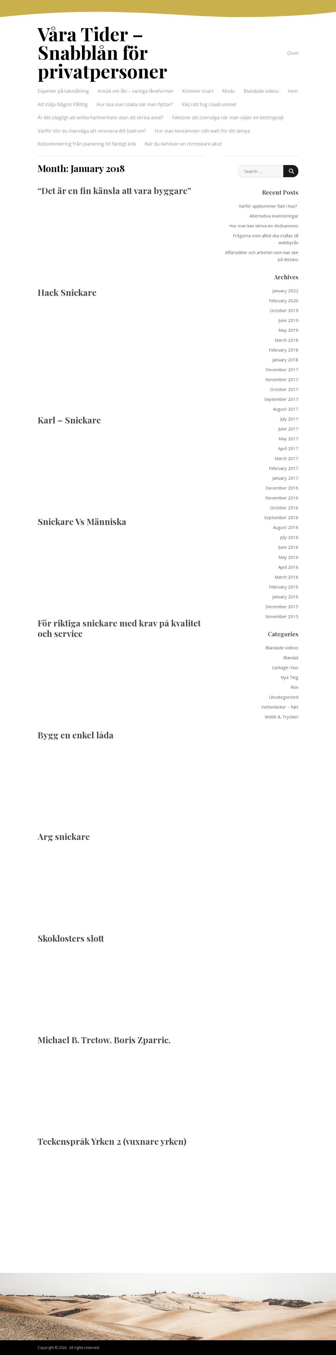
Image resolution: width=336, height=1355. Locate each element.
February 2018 (283, 350)
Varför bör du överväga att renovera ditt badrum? (92, 131)
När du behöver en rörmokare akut (183, 144)
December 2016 (282, 488)
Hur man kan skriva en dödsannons (263, 226)
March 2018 (286, 340)
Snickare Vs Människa (82, 521)
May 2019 (288, 330)
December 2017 (282, 369)
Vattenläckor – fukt (279, 707)
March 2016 (286, 577)
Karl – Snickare (69, 420)
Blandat (290, 657)
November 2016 (281, 498)
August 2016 (285, 527)
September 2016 (281, 517)
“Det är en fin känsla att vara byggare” (114, 190)
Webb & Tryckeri (281, 717)
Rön (294, 687)
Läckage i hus (285, 667)
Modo (228, 91)
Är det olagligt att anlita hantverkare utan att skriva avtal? (100, 117)
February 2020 (283, 300)
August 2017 (285, 409)
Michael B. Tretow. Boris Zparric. (104, 1040)
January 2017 (285, 478)
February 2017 (283, 468)
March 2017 (286, 458)
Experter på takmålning (63, 91)
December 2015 (282, 606)
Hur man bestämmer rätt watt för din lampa (202, 131)
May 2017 (288, 438)
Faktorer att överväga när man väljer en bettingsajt (228, 117)
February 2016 (283, 587)
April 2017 (288, 448)
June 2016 (288, 547)
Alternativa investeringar (273, 216)
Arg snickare (64, 836)
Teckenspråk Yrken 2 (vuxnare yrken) (112, 1141)
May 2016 (288, 557)
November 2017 (281, 379)
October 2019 (284, 310)
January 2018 (285, 360)
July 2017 (289, 419)
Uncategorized (283, 697)
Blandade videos (261, 91)
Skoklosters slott (71, 938)
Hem (293, 91)
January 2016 (285, 596)
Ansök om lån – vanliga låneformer (136, 91)
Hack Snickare (67, 292)
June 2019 (288, 320)
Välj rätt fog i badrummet (209, 104)
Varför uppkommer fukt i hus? (268, 206)
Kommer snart (197, 91)
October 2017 (284, 389)
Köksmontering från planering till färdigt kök (87, 144)
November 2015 (281, 616)
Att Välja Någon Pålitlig (63, 104)
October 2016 (284, 507)
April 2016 (288, 567)
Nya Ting (289, 677)
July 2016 (289, 537)
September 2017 (281, 399)
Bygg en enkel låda (76, 735)
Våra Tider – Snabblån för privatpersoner (102, 52)
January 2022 (285, 291)
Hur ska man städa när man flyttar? (134, 104)
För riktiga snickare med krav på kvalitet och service (119, 628)
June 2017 (288, 429)
